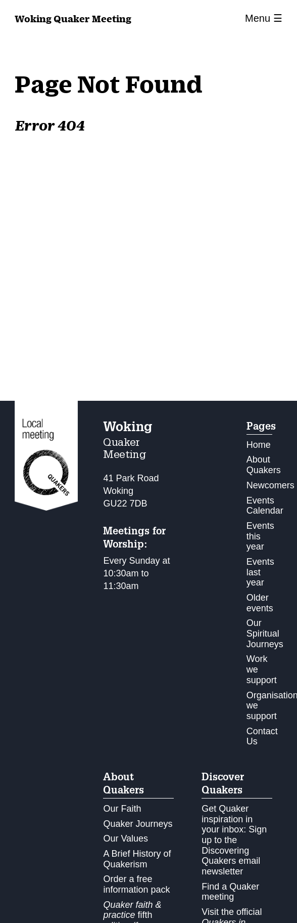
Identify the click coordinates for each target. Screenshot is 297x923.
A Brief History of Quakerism (137, 859)
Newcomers (270, 485)
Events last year (260, 572)
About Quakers (263, 464)
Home (258, 445)
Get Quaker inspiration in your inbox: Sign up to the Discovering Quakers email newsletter (234, 840)
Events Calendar (264, 505)
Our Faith (122, 809)
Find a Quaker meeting (230, 892)
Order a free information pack (136, 884)
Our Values (125, 838)
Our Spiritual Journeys (264, 633)
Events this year (260, 536)
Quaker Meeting (73, 18)
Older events (259, 603)
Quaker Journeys (137, 824)
